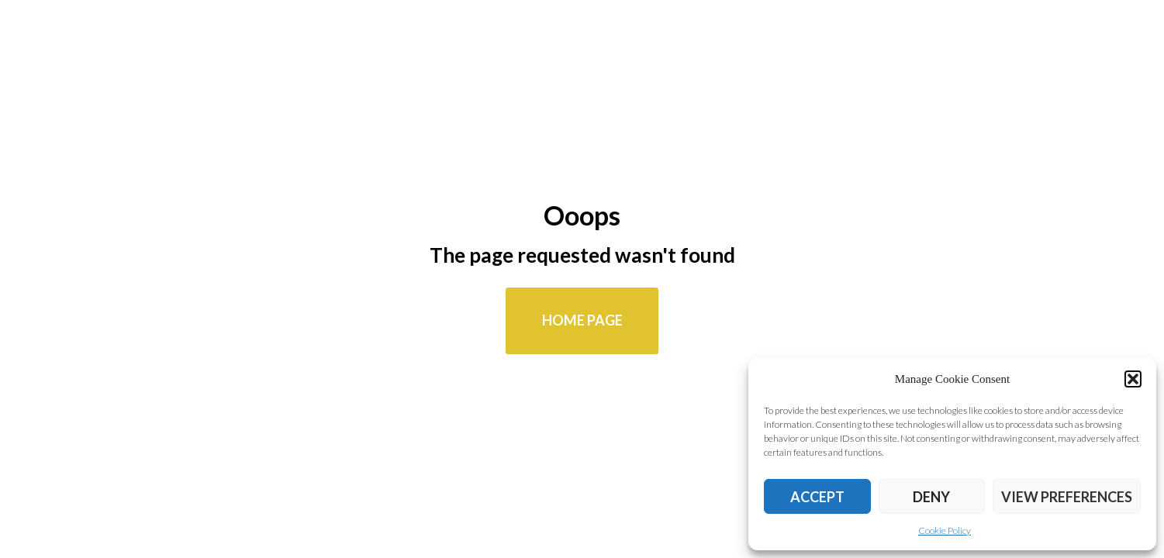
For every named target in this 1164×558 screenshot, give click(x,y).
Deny (931, 496)
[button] (1133, 379)
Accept (817, 496)
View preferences (1066, 496)
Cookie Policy (944, 530)
